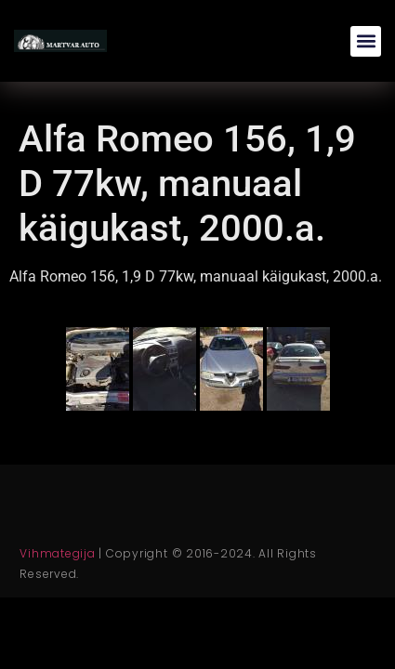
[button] (365, 41)
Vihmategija (57, 553)
